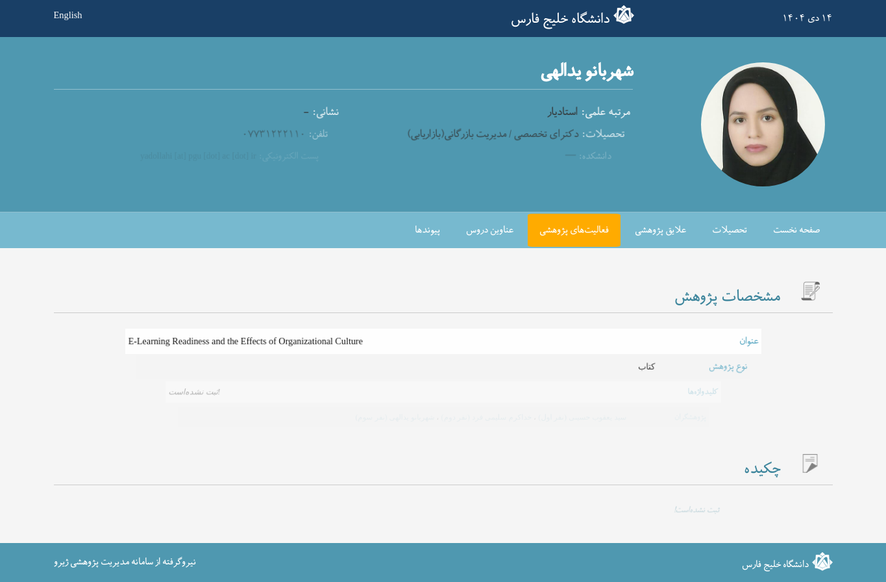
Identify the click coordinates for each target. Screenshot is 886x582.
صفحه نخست (796, 230)
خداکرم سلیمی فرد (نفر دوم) (484, 417)
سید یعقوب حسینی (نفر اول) (579, 417)
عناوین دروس (489, 230)
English (68, 15)
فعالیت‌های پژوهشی (574, 230)
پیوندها (427, 230)
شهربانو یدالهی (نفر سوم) (395, 417)
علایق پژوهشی (660, 230)
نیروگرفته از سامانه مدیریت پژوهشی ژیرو (125, 562)
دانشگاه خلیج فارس (560, 19)
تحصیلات (729, 230)
